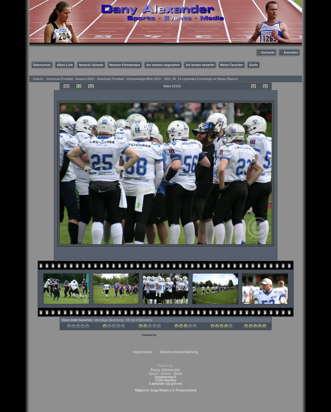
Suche (253, 65)
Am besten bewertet (200, 65)
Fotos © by (165, 369)
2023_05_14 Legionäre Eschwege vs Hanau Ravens (201, 79)
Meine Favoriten (231, 65)
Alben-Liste (65, 65)
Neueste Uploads (91, 65)
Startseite (268, 52)
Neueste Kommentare (125, 65)
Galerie (38, 79)
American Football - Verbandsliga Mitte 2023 (129, 79)
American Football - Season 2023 (70, 79)
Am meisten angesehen (163, 65)
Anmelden (290, 52)
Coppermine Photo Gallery (173, 335)
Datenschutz (42, 65)
